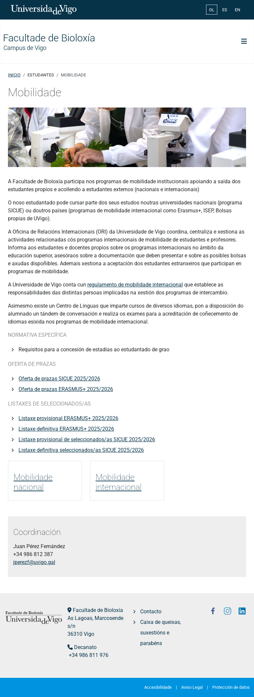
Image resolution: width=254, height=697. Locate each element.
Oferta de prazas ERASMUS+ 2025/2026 (66, 389)
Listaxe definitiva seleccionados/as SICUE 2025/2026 (81, 450)
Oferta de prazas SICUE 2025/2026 (59, 378)
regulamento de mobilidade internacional (135, 285)
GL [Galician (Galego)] (211, 9)
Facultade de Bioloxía (98, 610)
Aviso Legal (192, 687)
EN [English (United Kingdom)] (237, 9)
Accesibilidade (158, 687)
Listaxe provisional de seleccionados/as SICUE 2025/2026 (87, 439)
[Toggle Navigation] (244, 41)
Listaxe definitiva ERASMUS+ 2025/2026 (66, 429)
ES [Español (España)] (224, 9)
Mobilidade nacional (33, 482)
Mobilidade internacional (119, 482)
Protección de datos (231, 687)
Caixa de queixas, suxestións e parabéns (160, 632)
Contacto (150, 611)
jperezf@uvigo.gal (34, 562)
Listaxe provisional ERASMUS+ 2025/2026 (68, 418)
